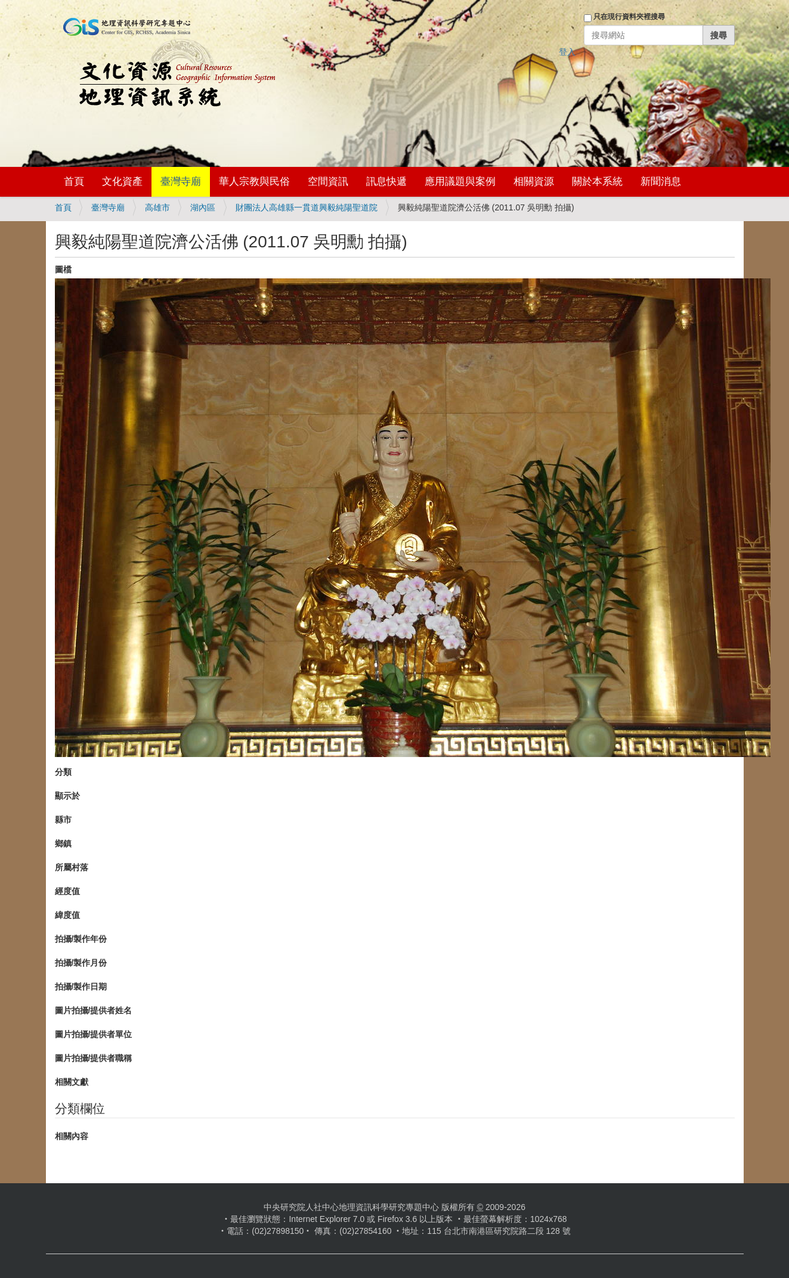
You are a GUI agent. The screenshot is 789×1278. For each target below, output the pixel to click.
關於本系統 (597, 181)
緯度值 (67, 915)
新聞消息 (661, 181)
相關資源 (533, 181)
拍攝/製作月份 (81, 962)
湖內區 (202, 207)
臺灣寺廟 (180, 181)
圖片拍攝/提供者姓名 (93, 1010)
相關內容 (71, 1136)
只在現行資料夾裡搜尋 (629, 17)
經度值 (67, 891)
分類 (63, 772)
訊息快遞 (386, 181)
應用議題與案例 (460, 181)
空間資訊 (328, 181)
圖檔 (63, 269)
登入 (567, 52)
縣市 (63, 819)
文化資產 (122, 181)
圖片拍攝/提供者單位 (93, 1034)
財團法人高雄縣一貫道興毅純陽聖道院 (307, 207)
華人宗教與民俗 (254, 181)
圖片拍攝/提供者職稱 (93, 1058)
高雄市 (157, 207)
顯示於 (67, 796)
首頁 (74, 181)
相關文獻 (71, 1082)
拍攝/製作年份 (81, 939)
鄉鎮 (63, 843)
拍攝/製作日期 (81, 986)
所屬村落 (71, 867)
